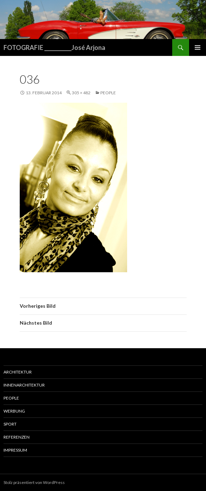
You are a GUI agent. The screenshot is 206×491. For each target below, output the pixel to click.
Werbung (14, 411)
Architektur (18, 372)
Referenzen (17, 437)
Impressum (15, 450)
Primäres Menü (197, 47)
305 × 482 (81, 92)
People (108, 92)
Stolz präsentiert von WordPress (34, 482)
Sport (10, 424)
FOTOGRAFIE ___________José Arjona (54, 47)
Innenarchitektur (24, 385)
